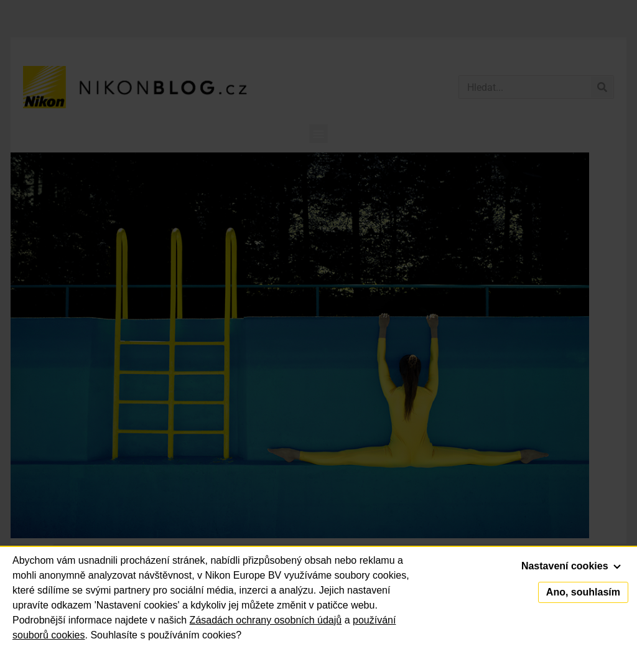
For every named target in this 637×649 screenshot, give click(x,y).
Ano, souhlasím (583, 592)
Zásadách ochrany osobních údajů (266, 620)
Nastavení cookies (571, 566)
